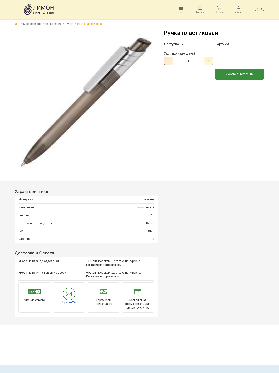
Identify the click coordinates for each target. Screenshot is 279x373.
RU (262, 9)
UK (256, 9)
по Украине (132, 261)
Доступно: (172, 44)
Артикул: (223, 44)
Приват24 (69, 302)
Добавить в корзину (239, 74)
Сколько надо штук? (179, 53)
